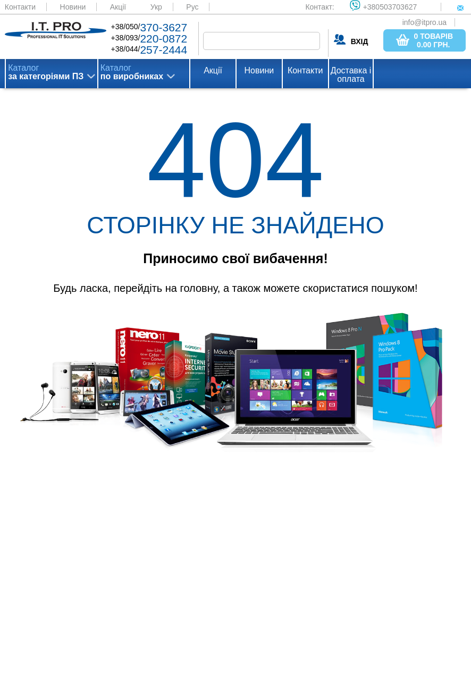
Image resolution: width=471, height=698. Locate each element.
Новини (73, 7)
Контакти (20, 7)
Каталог (45, 72)
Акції (118, 7)
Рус (192, 7)
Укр (156, 7)
